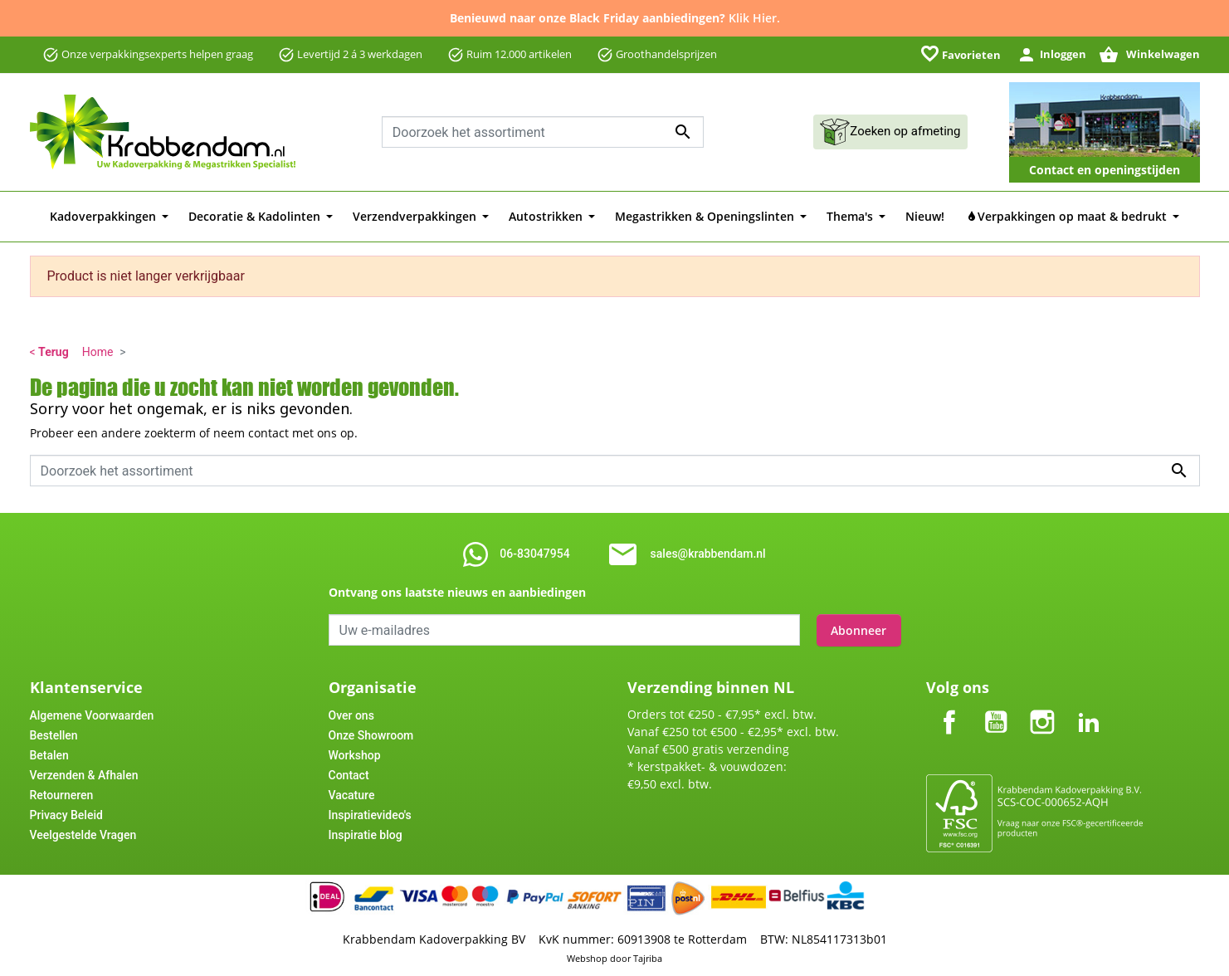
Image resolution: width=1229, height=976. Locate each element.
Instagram (1042, 707)
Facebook (949, 707)
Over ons (351, 714)
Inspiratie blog (365, 834)
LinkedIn (1088, 707)
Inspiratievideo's (370, 814)
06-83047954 (534, 553)
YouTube (995, 707)
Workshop (355, 754)
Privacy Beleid (66, 814)
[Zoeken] (543, 132)
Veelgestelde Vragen (83, 834)
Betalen (49, 754)
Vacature (352, 794)
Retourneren (62, 794)
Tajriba (647, 957)
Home (98, 352)
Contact (349, 774)
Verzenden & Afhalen (84, 774)
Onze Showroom (371, 734)
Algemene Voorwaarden (92, 714)
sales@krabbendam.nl (708, 553)
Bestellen (54, 734)
